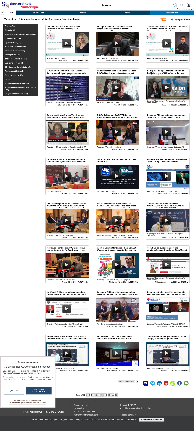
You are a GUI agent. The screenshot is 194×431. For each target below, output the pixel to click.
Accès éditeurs (172, 13)
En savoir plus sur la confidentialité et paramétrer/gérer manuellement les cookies (28, 402)
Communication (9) (13, 38)
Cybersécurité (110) (13, 42)
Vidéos (127, 13)
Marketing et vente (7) (14, 63)
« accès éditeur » (128, 415)
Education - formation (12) (16, 47)
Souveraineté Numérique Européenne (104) (20, 88)
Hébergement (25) (12, 55)
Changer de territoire (185, 9)
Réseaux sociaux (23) (14, 75)
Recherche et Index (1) (14, 71)
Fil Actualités (38, 13)
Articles (83, 13)
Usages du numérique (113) (16, 94)
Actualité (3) (10, 30)
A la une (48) (10, 26)
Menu (12, 13)
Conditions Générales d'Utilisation (135, 408)
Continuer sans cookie (39, 390)
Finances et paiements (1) (15, 51)
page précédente (180, 19)
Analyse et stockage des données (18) (20, 34)
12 (116, 395)
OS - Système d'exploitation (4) (18, 67)
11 (113, 395)
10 (109, 395)
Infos (128, 405)
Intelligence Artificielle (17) (16, 59)
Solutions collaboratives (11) (17, 83)
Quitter (14, 391)
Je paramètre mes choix (151, 420)
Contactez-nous (81, 405)
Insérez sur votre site (126, 381)
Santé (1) (8, 79)
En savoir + (79, 408)
